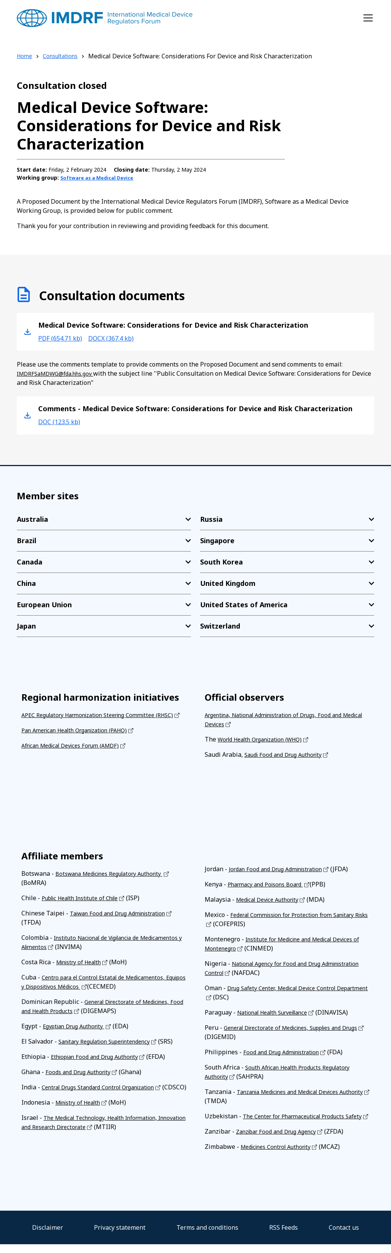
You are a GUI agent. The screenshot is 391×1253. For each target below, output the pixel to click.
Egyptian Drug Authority (78, 1025)
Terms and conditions (207, 1236)
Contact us (344, 1236)
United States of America (244, 604)
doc (62, 421)
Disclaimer (47, 1236)
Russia (211, 518)
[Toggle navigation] (368, 18)
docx (120, 337)
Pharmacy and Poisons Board (270, 884)
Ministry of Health (82, 961)
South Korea (221, 561)
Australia (32, 518)
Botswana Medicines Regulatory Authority (116, 873)
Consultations (64, 56)
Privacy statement (119, 1236)
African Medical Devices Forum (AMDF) (76, 754)
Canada (29, 561)
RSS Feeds (283, 1236)
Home (25, 56)
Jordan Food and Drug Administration (282, 868)
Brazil (26, 540)
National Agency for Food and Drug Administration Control (268, 967)
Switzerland (220, 625)
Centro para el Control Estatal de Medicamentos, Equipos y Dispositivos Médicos (101, 981)
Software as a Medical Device (101, 177)
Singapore (217, 540)
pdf (63, 337)
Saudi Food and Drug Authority (288, 754)
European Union (44, 604)
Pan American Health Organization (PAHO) (82, 739)
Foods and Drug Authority (82, 1080)
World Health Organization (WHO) (266, 739)
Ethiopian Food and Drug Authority (100, 1065)
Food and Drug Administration (286, 1051)
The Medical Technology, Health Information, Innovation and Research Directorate (97, 1140)
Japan (26, 625)
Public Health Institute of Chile (86, 897)
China (26, 582)
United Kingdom (227, 582)
